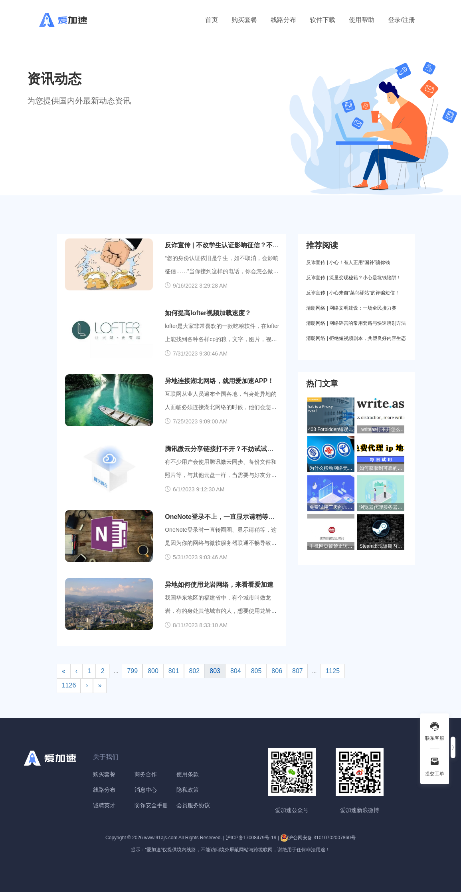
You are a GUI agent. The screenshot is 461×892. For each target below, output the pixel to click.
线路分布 (283, 19)
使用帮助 (361, 19)
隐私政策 (187, 790)
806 (276, 671)
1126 (69, 685)
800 (153, 671)
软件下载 (322, 19)
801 (173, 671)
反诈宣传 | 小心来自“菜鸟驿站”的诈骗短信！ (353, 293)
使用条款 (187, 774)
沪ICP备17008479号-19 (251, 837)
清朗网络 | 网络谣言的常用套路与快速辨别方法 (356, 323)
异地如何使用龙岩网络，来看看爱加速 (219, 584)
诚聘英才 (104, 805)
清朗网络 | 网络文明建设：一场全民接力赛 (351, 308)
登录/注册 (401, 19)
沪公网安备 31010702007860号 (318, 838)
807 (297, 671)
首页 (211, 19)
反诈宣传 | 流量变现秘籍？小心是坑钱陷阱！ (353, 277)
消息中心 (146, 790)
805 (256, 671)
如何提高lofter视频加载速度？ (208, 313)
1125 (332, 671)
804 (235, 671)
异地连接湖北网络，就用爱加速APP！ (219, 380)
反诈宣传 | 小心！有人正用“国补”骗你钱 (348, 262)
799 (132, 671)
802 (194, 671)
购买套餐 (244, 19)
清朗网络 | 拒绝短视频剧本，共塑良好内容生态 (356, 338)
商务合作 (146, 774)
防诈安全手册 (151, 805)
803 (215, 671)
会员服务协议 (193, 805)
